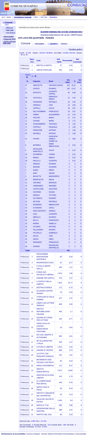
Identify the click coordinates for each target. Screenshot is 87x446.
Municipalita (39, 44)
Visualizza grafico (75, 49)
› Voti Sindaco (10, 33)
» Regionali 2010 (9, 39)
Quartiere (54, 44)
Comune (25, 43)
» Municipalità (8, 37)
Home (9, 17)
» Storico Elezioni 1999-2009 (9, 42)
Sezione (64, 44)
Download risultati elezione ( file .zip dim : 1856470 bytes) (61, 35)
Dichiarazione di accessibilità (13, 434)
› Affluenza (9, 28)
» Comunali (8, 22)
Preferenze (24, 65)
